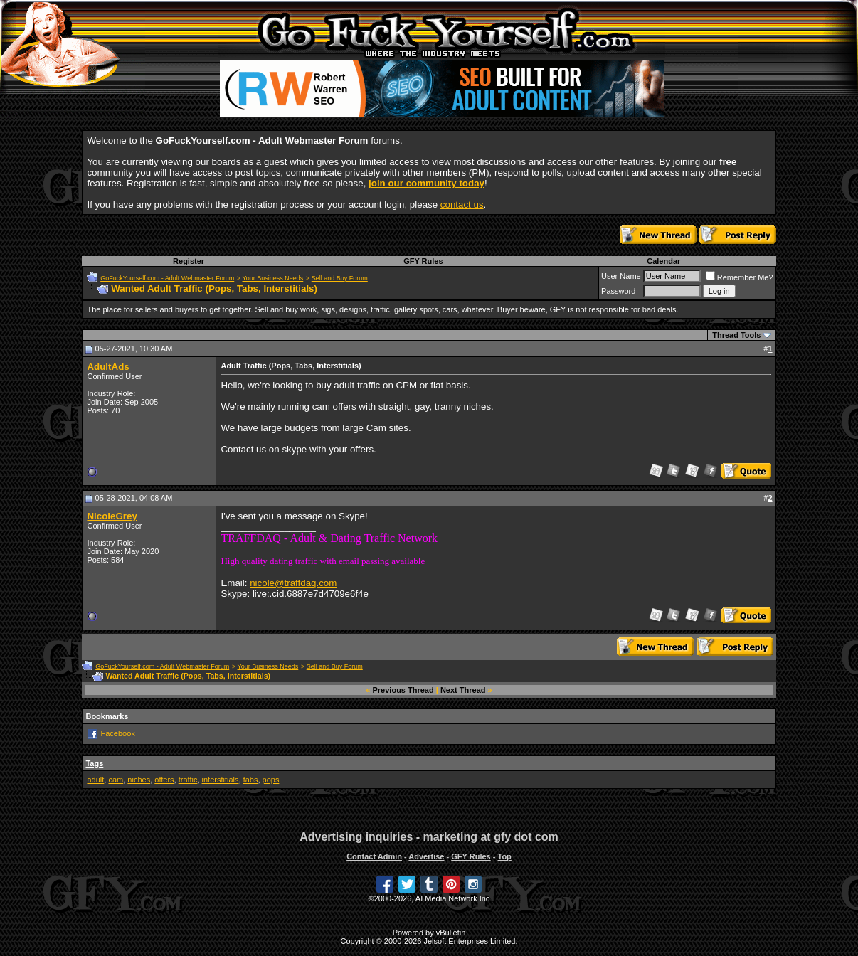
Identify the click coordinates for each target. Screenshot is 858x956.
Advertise (426, 856)
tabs (250, 779)
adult (95, 779)
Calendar (663, 261)
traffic (188, 779)
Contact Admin (374, 856)
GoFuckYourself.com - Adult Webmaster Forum (167, 278)
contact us (462, 204)
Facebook (118, 732)
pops (271, 779)
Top (504, 856)
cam (115, 779)
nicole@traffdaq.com (293, 583)
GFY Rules (423, 261)
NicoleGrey (112, 516)
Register (188, 261)
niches (138, 779)
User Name (621, 276)
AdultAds (108, 366)
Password (618, 291)
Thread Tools (736, 335)
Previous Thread (403, 690)
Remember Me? (739, 277)
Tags (94, 763)
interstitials (220, 779)
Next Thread (463, 690)
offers (164, 779)
